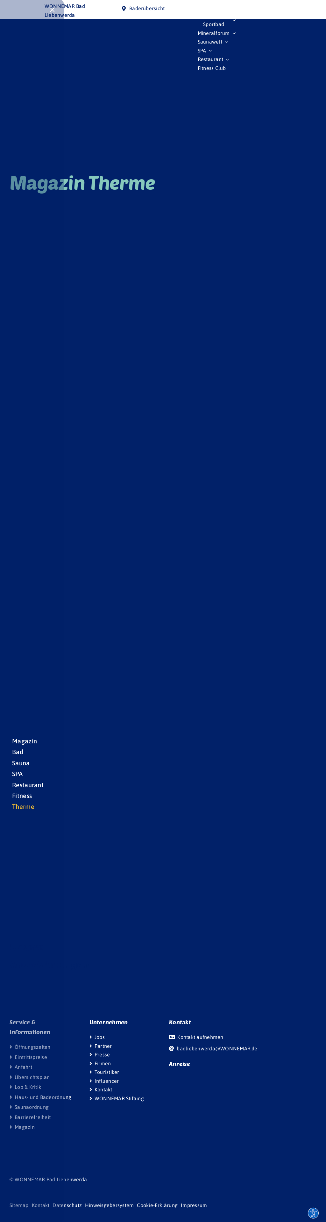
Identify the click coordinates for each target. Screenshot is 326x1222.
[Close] (52, 9)
